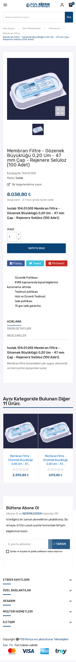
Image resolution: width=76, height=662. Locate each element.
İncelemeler (16, 335)
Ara (69, 17)
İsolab (19, 178)
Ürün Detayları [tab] (19, 328)
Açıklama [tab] (14, 321)
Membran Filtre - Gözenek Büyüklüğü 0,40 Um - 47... (55, 460)
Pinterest (58, 263)
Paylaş (17, 263)
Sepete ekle (36, 248)
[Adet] (11, 237)
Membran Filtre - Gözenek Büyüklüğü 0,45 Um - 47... (20, 460)
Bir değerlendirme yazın (27, 184)
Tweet (37, 263)
